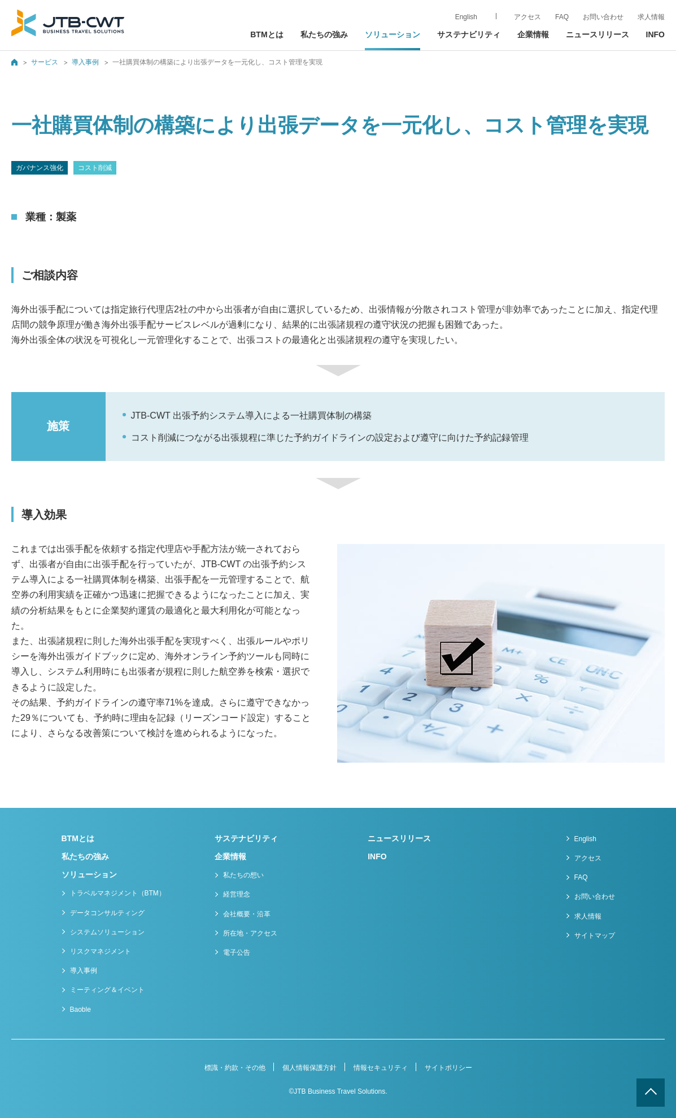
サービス (44, 62)
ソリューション (89, 874)
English (585, 839)
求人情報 (651, 17)
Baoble (80, 1009)
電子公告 (236, 952)
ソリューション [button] (392, 34)
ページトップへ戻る (650, 1092)
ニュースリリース (597, 34)
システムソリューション (107, 932)
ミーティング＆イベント (107, 990)
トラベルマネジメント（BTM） (117, 893)
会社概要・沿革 (247, 914)
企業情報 (230, 856)
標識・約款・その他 (234, 1068)
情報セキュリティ (381, 1068)
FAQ (581, 877)
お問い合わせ (594, 897)
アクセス (587, 858)
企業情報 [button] (533, 34)
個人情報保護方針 (309, 1068)
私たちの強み (324, 34)
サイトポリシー (448, 1068)
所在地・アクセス (250, 933)
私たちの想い (243, 875)
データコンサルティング (107, 913)
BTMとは (266, 34)
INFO (655, 34)
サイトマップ (594, 935)
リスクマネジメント (100, 951)
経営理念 (236, 894)
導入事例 (85, 62)
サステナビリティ (468, 34)
